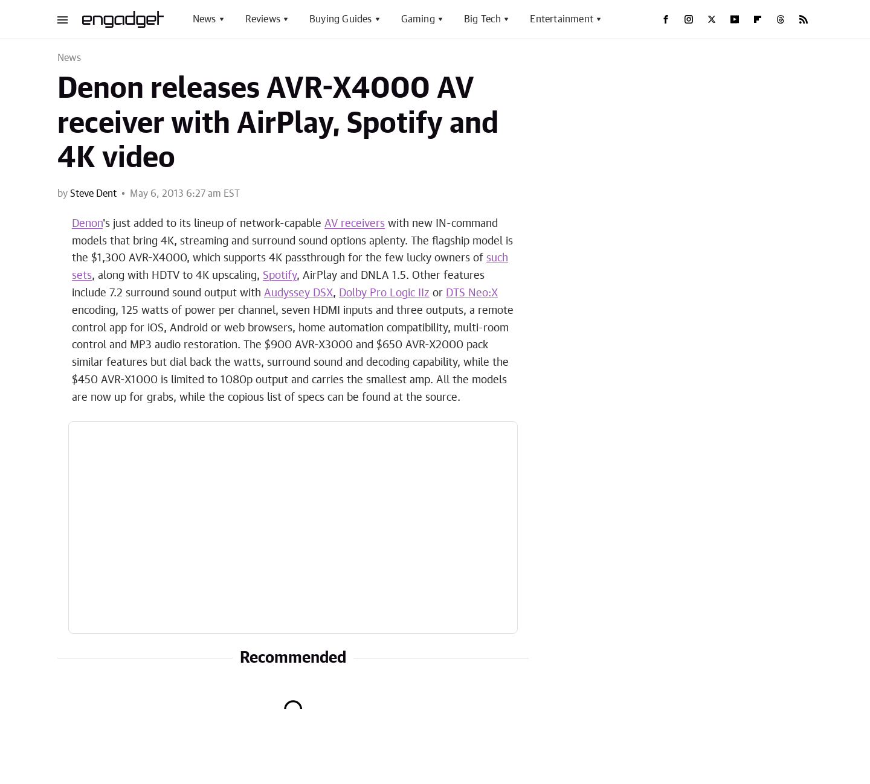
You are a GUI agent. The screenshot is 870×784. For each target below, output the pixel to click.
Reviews (262, 19)
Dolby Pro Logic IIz (384, 293)
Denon (87, 223)
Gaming (418, 19)
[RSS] (803, 19)
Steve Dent (93, 194)
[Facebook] (666, 19)
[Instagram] (689, 19)
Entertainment (561, 19)
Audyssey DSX (298, 293)
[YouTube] (735, 19)
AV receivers (354, 223)
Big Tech (482, 19)
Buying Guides (340, 19)
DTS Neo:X (472, 293)
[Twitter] (712, 19)
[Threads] (781, 19)
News (204, 19)
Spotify (280, 275)
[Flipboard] (758, 19)
